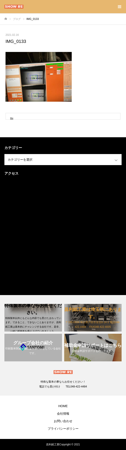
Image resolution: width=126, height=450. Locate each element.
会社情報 (63, 413)
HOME (63, 406)
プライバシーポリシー (63, 428)
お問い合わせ (63, 421)
